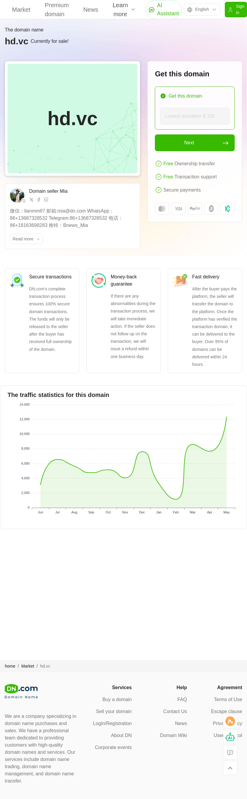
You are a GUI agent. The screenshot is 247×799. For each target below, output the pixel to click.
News (90, 9)
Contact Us (175, 711)
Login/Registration (112, 723)
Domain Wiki (173, 735)
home (10, 666)
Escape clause (226, 711)
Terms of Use (228, 699)
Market (21, 9)
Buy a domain (117, 699)
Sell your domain (114, 711)
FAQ (182, 699)
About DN (121, 735)
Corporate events (113, 747)
